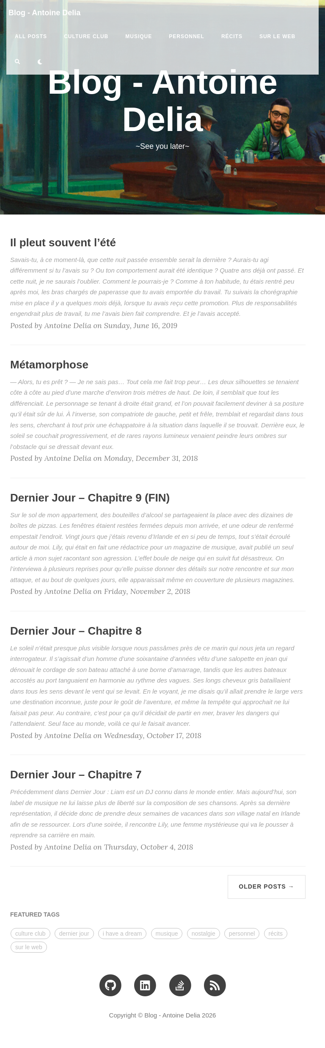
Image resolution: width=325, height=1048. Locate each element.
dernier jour (74, 933)
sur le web (277, 36)
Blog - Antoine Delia (44, 12)
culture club (86, 36)
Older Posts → (266, 886)
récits (231, 36)
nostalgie (203, 933)
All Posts (31, 36)
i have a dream (122, 933)
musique (138, 36)
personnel (186, 36)
